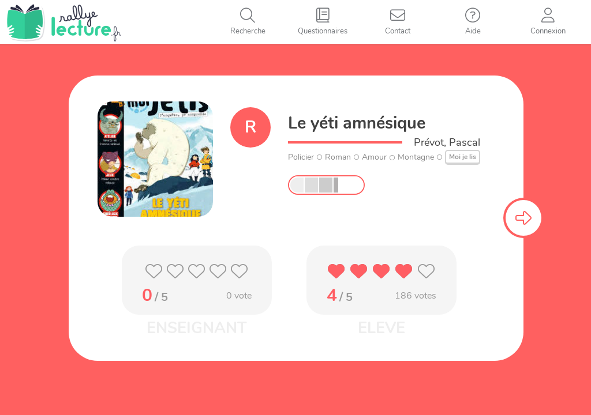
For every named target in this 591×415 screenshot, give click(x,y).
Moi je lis (462, 156)
